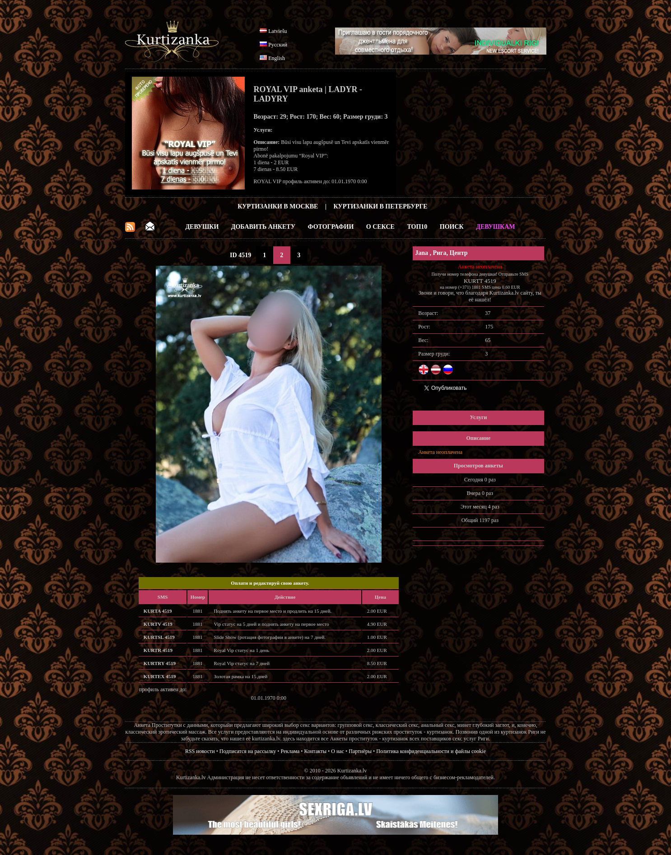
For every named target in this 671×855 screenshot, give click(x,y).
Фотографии (331, 226)
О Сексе (380, 226)
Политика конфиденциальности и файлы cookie (431, 751)
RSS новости (200, 751)
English (276, 58)
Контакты (315, 751)
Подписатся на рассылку (247, 751)
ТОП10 (417, 226)
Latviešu (277, 31)
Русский (277, 45)
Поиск (452, 226)
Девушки (202, 226)
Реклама (290, 751)
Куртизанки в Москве (278, 206)
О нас (337, 751)
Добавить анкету (263, 226)
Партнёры (360, 751)
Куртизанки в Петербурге (381, 206)
